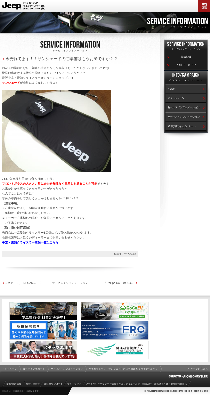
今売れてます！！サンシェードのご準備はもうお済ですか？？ (62, 58)
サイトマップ (74, 383)
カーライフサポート (34, 369)
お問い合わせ (33, 383)
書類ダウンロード (53, 383)
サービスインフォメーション (79, 282)
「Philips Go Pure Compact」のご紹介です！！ (136, 282)
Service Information (186, 46)
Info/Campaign (186, 77)
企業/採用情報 (13, 383)
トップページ (9, 369)
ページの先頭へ (199, 369)
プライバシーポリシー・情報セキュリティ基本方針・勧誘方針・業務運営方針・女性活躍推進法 (136, 383)
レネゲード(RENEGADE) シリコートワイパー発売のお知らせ (22, 282)
